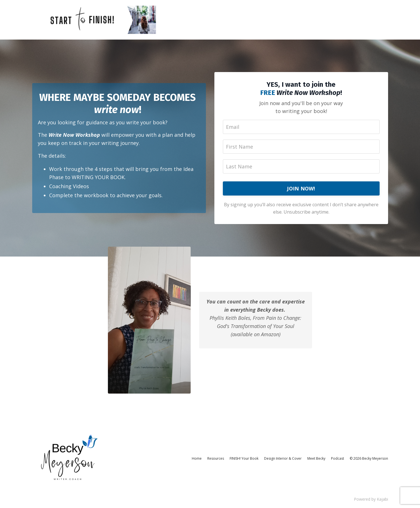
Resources (215, 458)
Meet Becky (316, 458)
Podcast (337, 458)
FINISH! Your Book (244, 458)
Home (197, 458)
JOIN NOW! (301, 188)
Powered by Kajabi (371, 499)
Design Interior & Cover (283, 458)
